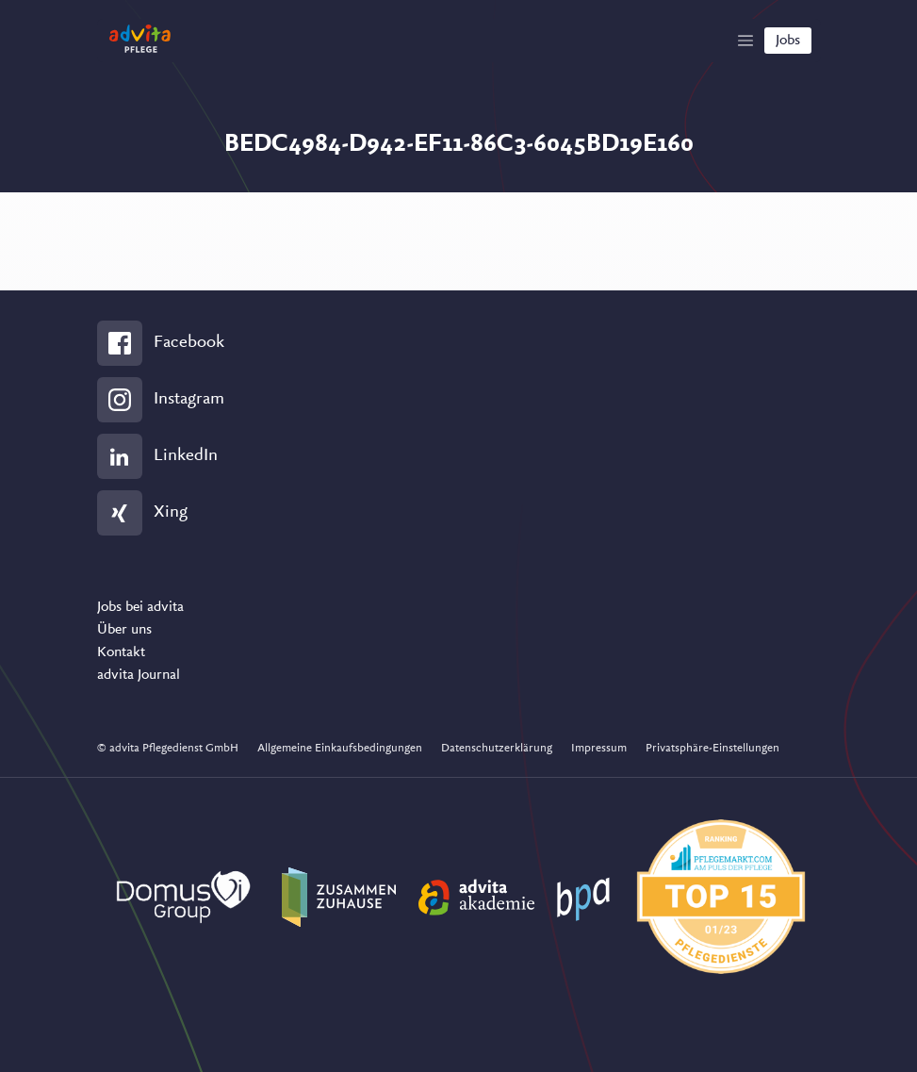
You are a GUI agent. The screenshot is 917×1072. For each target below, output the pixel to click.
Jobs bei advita (140, 607)
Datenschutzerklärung (496, 748)
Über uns (124, 629)
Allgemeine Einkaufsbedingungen (339, 748)
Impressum (599, 748)
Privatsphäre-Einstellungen (712, 748)
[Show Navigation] (745, 40)
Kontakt (121, 652)
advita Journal (138, 675)
